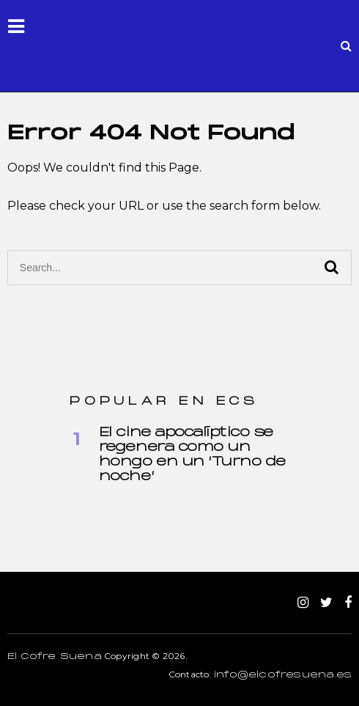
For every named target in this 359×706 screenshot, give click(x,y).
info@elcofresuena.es (283, 675)
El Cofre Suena (54, 657)
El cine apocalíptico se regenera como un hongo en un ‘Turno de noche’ (192, 455)
